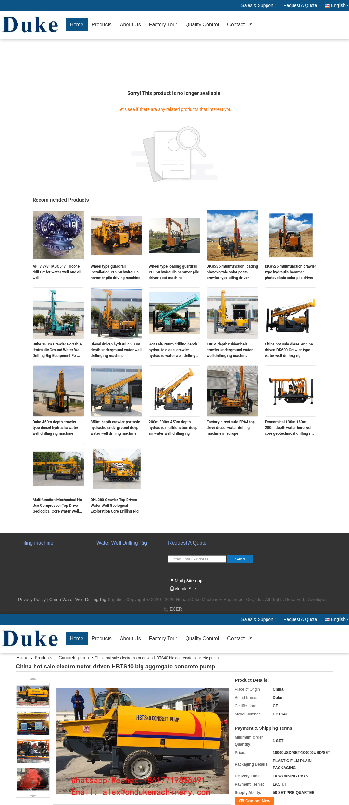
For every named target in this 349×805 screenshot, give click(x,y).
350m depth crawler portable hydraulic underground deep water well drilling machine (115, 428)
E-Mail (176, 580)
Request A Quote (300, 5)
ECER (176, 609)
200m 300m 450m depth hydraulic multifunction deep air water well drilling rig (173, 428)
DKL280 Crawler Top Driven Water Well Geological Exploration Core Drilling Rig (115, 505)
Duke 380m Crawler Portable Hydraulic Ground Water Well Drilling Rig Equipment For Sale (57, 350)
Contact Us (239, 24)
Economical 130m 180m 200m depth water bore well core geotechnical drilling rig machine (289, 428)
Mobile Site (183, 588)
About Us (130, 24)
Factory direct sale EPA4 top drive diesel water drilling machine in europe (231, 428)
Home (76, 24)
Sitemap (194, 580)
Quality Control (202, 24)
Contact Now (257, 800)
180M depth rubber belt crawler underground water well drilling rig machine (230, 350)
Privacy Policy (32, 599)
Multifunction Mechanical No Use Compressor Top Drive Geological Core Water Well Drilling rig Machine (57, 506)
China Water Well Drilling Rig (78, 599)
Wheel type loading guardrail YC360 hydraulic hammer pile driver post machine (174, 272)
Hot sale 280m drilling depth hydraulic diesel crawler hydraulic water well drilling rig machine (173, 350)
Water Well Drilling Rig (121, 543)
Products (102, 24)
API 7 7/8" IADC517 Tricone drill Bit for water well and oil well (57, 272)
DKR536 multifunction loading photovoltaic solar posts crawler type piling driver (232, 272)
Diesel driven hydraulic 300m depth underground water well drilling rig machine (116, 350)
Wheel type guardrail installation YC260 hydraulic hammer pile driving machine (116, 272)
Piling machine (36, 543)
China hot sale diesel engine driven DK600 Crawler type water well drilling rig (289, 350)
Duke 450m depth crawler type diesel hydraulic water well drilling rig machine (55, 428)
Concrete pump (74, 657)
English (340, 5)
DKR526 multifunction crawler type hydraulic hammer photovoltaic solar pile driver (290, 272)
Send (240, 559)
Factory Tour (163, 24)
